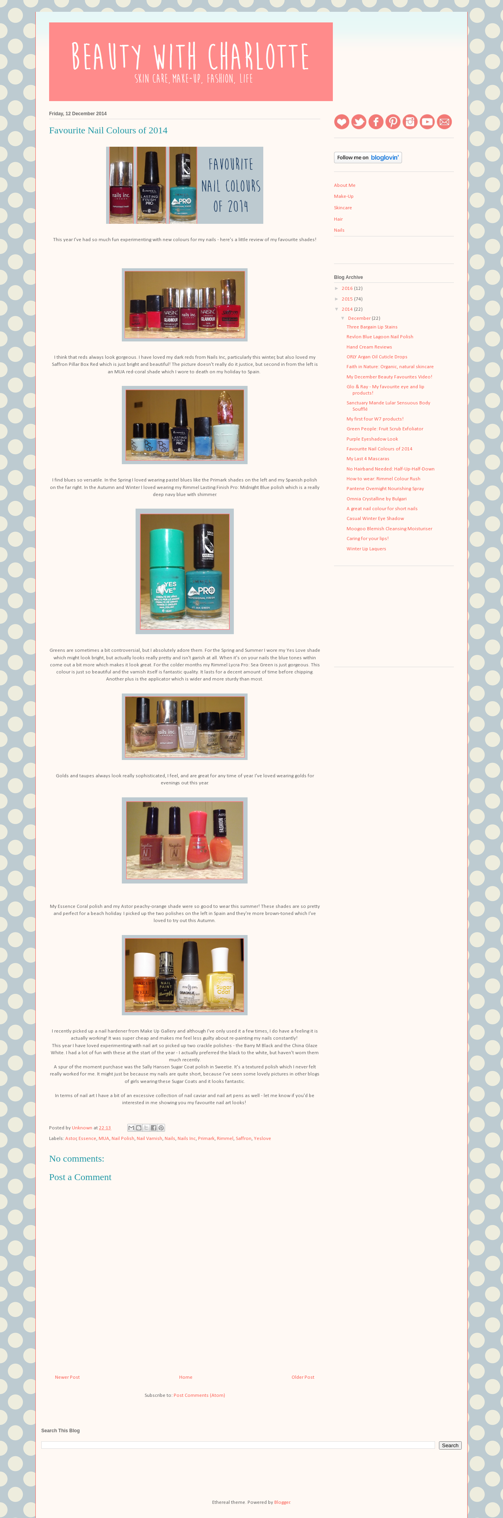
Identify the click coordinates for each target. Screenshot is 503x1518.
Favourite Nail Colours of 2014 (380, 449)
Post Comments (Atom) (199, 1395)
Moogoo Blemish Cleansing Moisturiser (389, 528)
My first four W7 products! (375, 419)
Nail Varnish (149, 1138)
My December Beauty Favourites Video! (389, 377)
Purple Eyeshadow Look (372, 439)
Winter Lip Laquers (366, 548)
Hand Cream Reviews (369, 347)
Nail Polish (123, 1138)
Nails (170, 1138)
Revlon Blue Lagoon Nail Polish (380, 336)
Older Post (303, 1377)
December (360, 318)
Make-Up (344, 196)
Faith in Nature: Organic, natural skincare (390, 366)
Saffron (244, 1138)
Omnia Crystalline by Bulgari (377, 499)
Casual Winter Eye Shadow (375, 518)
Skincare (343, 207)
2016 (348, 288)
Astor (71, 1138)
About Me (345, 185)
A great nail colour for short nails (382, 508)
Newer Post (67, 1377)
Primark (206, 1138)
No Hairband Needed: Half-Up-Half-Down (391, 469)
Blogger (282, 1502)
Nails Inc (187, 1138)
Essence (87, 1138)
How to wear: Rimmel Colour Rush (383, 478)
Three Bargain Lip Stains (372, 327)
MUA (104, 1138)
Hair (338, 219)
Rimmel (225, 1138)
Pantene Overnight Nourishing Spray (385, 488)
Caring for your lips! (368, 538)
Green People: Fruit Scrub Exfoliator (385, 429)
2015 (348, 299)
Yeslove (262, 1138)
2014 (348, 309)
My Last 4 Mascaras (368, 458)
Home (186, 1377)
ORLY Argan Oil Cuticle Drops (377, 357)
